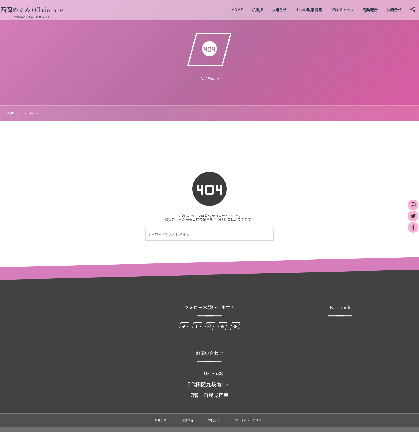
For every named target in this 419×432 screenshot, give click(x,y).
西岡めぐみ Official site (40, 10)
